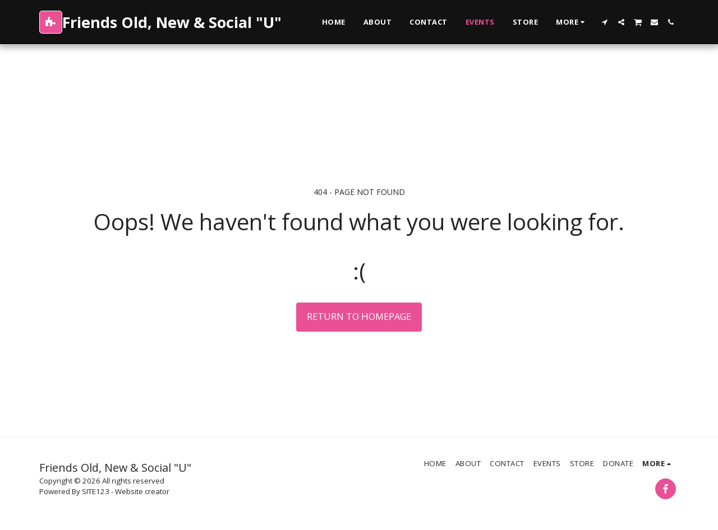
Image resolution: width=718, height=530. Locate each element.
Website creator (142, 491)
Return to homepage (359, 316)
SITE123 (95, 491)
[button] (605, 22)
